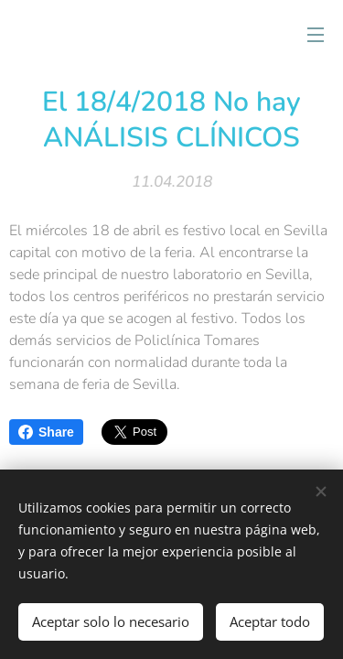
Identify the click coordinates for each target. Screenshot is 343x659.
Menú (315, 35)
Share (46, 432)
